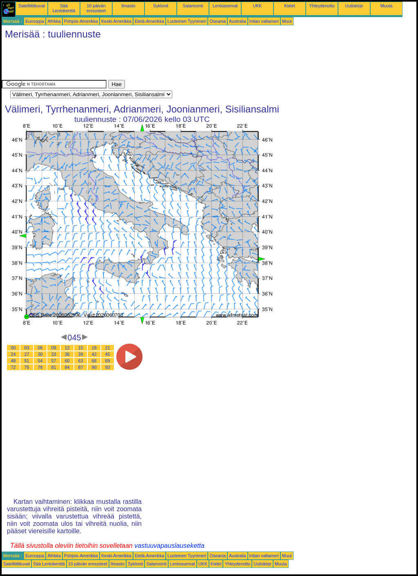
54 (40, 360)
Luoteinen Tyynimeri (186, 21)
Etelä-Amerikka (149, 21)
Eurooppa (34, 21)
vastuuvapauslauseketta (169, 545)
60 (67, 360)
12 (67, 347)
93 (107, 367)
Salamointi (193, 5)
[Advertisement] (150, 61)
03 (26, 347)
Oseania (217, 21)
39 (80, 354)
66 (94, 360)
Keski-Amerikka (116, 21)
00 (13, 347)
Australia (237, 21)
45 (107, 354)
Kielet (289, 5)
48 (13, 360)
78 (40, 367)
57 (53, 360)
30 (40, 354)
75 (26, 367)
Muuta (386, 5)
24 (13, 354)
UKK (257, 5)
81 (53, 367)
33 (53, 354)
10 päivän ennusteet (96, 8)
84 (67, 367)
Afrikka (54, 21)
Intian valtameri (264, 21)
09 (53, 347)
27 (26, 354)
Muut (287, 21)
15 (80, 347)
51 (26, 360)
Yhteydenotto (322, 5)
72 (13, 367)
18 (94, 347)
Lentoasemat (225, 5)
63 (80, 360)
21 (107, 347)
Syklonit (160, 5)
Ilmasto (128, 5)
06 (40, 347)
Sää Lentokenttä (64, 8)
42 (94, 354)
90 (94, 367)
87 (80, 367)
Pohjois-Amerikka (81, 21)
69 (107, 360)
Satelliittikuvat (31, 5)
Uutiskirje (354, 5)
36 (67, 354)
